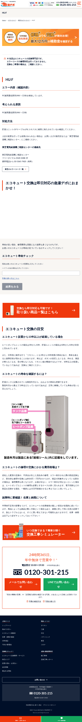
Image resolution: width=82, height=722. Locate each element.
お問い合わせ (40, 680)
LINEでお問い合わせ (58, 584)
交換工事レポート (47, 659)
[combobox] (41, 273)
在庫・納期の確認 (8, 637)
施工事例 (44, 655)
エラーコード (12, 20)
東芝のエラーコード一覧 (14, 169)
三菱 (42, 629)
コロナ (43, 644)
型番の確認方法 (35, 601)
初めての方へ (6, 629)
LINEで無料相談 (61, 720)
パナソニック (45, 637)
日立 (42, 633)
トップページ (6, 625)
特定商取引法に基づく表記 (33, 705)
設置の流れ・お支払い (9, 663)
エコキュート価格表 (9, 633)
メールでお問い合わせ (21, 584)
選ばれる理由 (6, 671)
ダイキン (44, 625)
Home (4, 20)
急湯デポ (8, 4)
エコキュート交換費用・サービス (13, 655)
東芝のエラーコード (24, 20)
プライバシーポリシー (49, 705)
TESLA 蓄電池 (7, 644)
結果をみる (12, 286)
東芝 (42, 641)
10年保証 (5, 641)
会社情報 (5, 667)
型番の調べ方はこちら (10, 278)
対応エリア (6, 659)
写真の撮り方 (50, 601)
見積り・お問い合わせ (20, 720)
